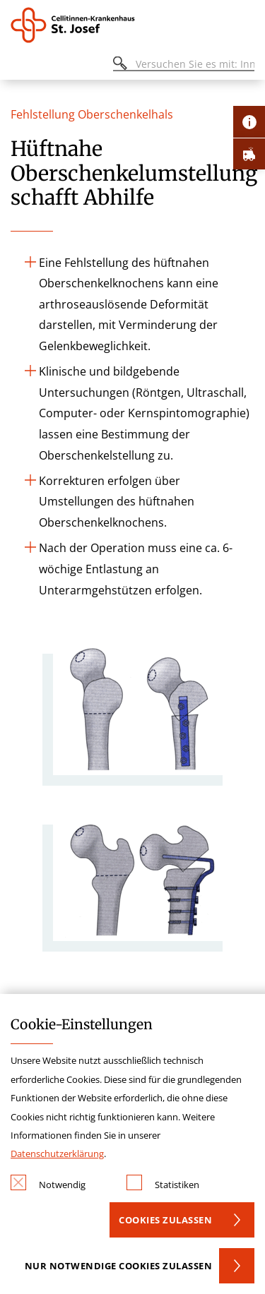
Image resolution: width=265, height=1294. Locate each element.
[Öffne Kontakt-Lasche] (249, 122)
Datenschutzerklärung (57, 1153)
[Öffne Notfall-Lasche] (249, 153)
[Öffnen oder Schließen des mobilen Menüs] (18, 66)
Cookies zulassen (165, 1220)
